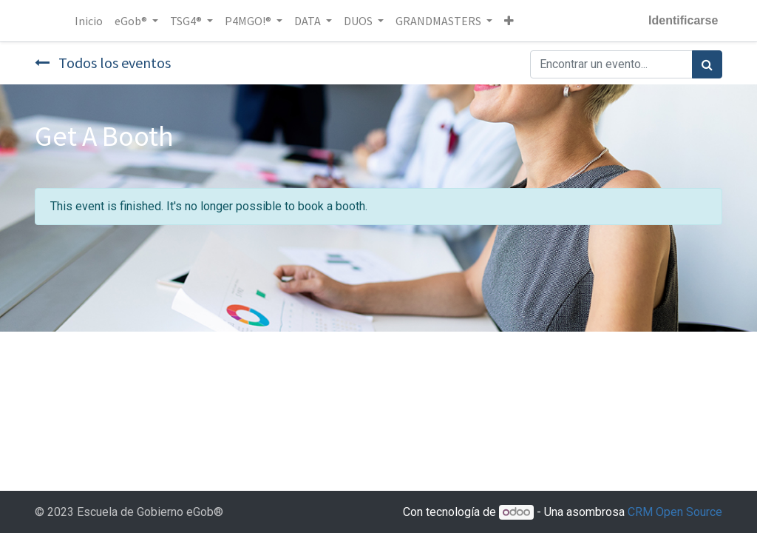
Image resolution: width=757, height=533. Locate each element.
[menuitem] (90, 21)
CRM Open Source (675, 512)
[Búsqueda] (707, 64)
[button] (510, 21)
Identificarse (681, 20)
